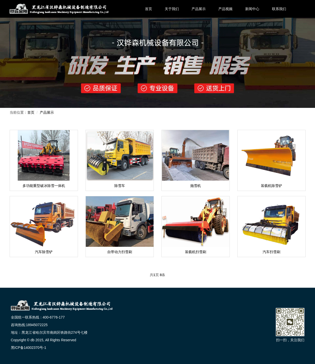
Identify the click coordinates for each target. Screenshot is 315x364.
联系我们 (279, 9)
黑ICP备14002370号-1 (28, 348)
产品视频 (225, 9)
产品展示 (199, 9)
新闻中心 (252, 9)
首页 (148, 9)
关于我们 (172, 9)
